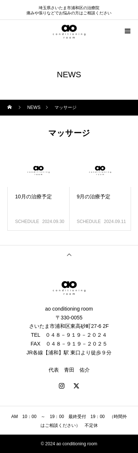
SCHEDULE (27, 221)
